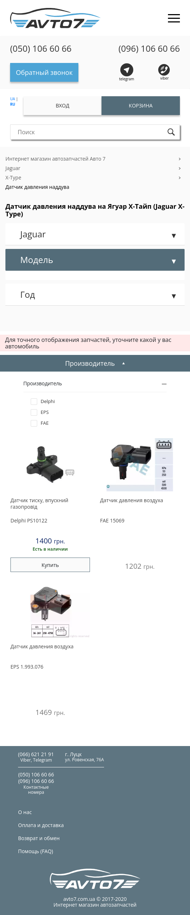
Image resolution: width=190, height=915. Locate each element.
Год (27, 294)
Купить (50, 565)
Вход (62, 105)
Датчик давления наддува (37, 186)
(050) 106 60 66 (41, 48)
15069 (112, 520)
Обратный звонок (44, 72)
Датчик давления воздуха (131, 500)
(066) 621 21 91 (36, 754)
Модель (36, 260)
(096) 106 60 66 (149, 48)
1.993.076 (26, 666)
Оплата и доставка (41, 825)
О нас (25, 812)
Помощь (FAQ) (35, 851)
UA (12, 98)
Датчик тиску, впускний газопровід (39, 503)
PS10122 (28, 520)
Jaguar (12, 168)
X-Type (13, 177)
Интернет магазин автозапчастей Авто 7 (55, 158)
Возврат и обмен (39, 838)
